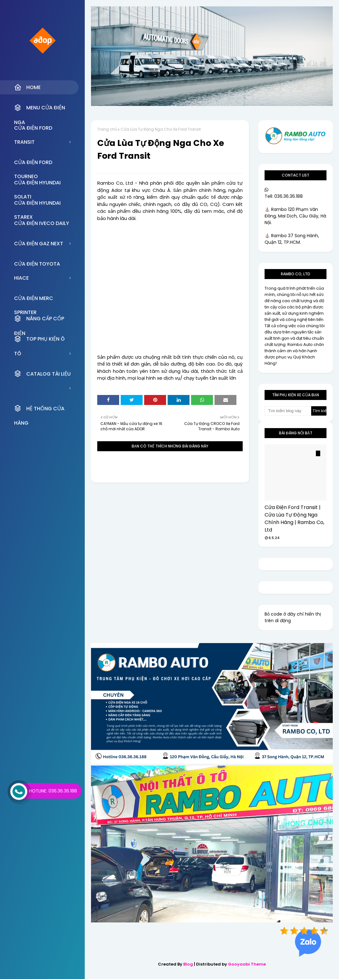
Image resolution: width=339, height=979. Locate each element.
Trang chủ (107, 129)
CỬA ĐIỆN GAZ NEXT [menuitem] (38, 243)
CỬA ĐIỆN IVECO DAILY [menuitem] (41, 223)
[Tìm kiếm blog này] (288, 411)
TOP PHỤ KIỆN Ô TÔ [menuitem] (39, 340)
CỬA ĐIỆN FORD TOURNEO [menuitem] (33, 164)
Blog (188, 964)
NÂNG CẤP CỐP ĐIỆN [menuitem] (39, 320)
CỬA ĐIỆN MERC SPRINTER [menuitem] (33, 300)
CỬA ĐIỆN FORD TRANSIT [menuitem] (33, 129)
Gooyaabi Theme (247, 964)
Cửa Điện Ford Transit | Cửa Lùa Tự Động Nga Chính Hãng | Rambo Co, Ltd (294, 518)
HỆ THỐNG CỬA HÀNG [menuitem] (39, 410)
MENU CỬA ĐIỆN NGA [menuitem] (39, 109)
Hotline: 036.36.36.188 (53, 791)
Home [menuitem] (27, 87)
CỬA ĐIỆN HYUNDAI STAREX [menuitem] (37, 204)
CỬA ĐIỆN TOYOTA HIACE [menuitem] (37, 265)
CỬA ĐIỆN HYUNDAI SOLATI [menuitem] (37, 184)
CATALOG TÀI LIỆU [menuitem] (42, 373)
